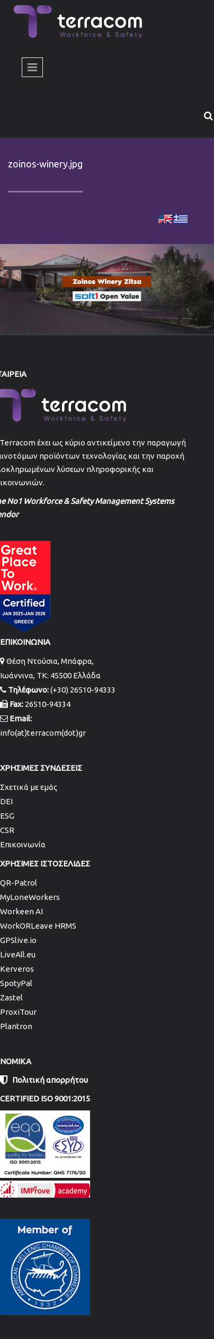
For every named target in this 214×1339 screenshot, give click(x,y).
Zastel (11, 997)
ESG (7, 815)
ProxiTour (18, 1011)
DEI (6, 801)
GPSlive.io (18, 940)
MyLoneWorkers (30, 897)
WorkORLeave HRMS (38, 925)
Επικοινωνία (23, 844)
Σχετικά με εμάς (28, 786)
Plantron (16, 1026)
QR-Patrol (18, 882)
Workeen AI (21, 911)
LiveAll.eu (17, 954)
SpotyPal (16, 983)
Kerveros (17, 968)
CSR (7, 830)
